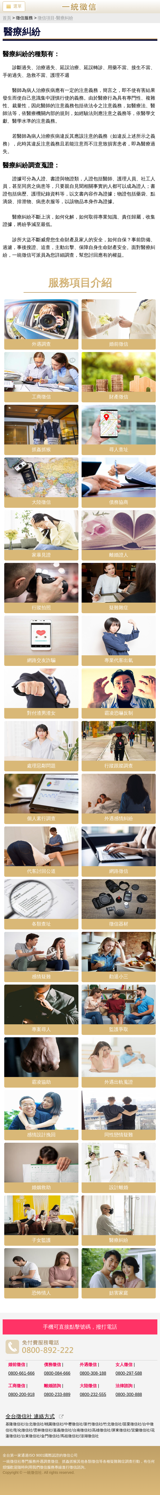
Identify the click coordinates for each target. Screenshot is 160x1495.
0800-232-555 (93, 1394)
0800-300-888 (128, 1394)
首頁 (7, 18)
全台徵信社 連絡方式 (30, 1416)
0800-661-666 (21, 1373)
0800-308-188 (93, 1373)
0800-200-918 (21, 1394)
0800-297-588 (128, 1373)
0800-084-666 (57, 1373)
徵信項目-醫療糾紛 (55, 18)
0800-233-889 (57, 1394)
